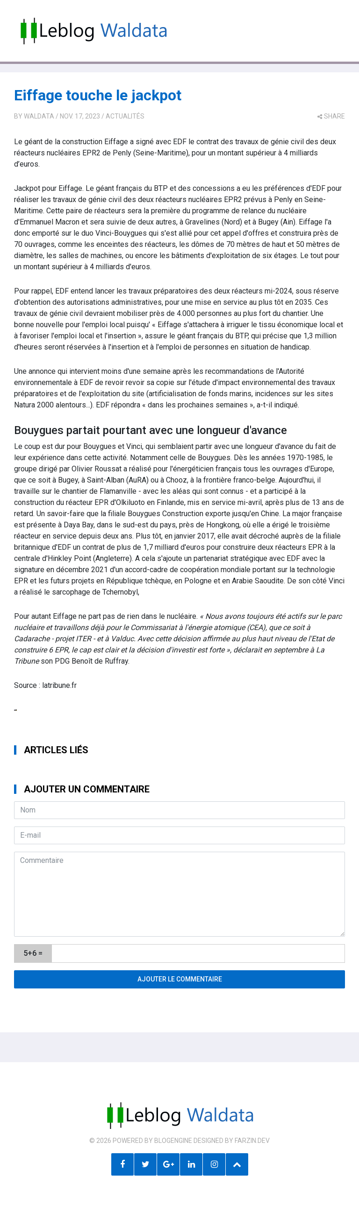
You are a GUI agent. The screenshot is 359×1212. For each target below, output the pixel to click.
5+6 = (33, 953)
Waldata (39, 116)
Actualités (125, 116)
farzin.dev (252, 1140)
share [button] (331, 116)
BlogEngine (173, 1140)
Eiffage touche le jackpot (97, 95)
